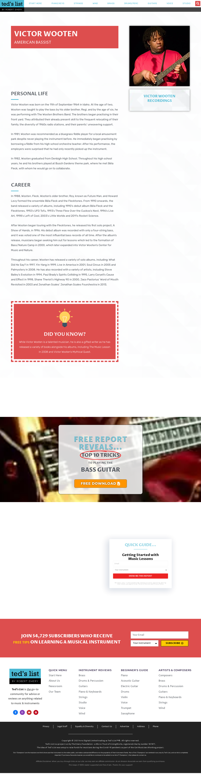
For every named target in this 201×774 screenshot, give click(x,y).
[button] (197, 3)
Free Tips (21, 642)
